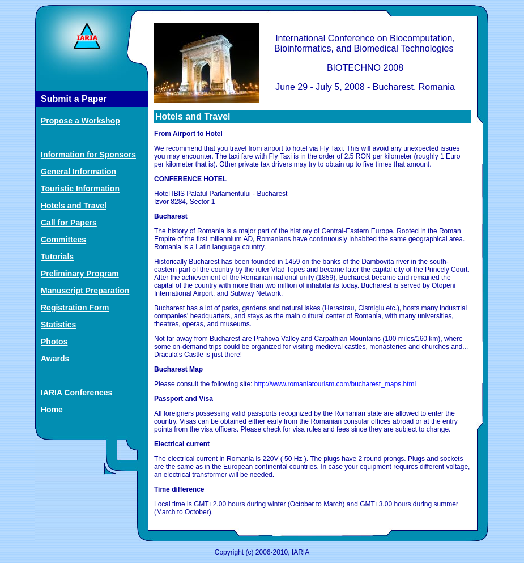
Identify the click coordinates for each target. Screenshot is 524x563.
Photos (54, 341)
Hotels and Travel (73, 205)
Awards (55, 358)
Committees (63, 239)
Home (52, 409)
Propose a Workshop (80, 120)
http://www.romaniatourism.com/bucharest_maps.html (335, 384)
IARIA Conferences (76, 392)
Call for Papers (69, 222)
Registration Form (75, 307)
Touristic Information (80, 188)
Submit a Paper (73, 99)
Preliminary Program (80, 273)
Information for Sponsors (88, 154)
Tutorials (57, 256)
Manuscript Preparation (85, 290)
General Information (78, 171)
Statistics (58, 324)
